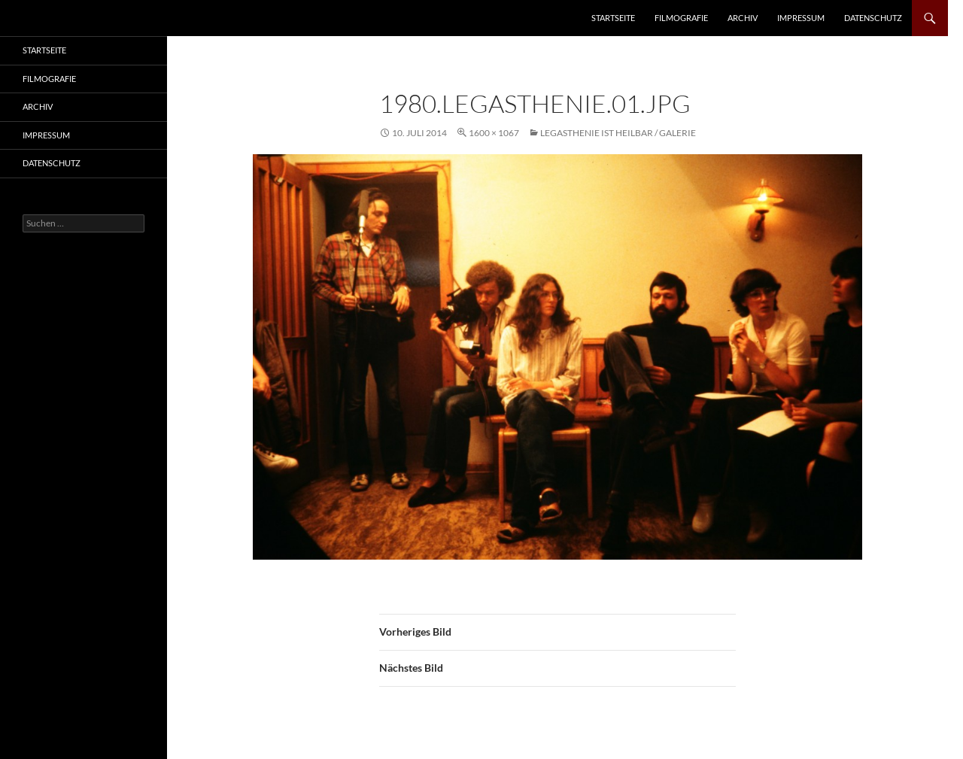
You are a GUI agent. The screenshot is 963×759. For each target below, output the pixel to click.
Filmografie (681, 18)
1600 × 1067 (494, 132)
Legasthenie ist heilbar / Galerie (618, 132)
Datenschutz (873, 18)
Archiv (743, 18)
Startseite (613, 18)
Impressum (801, 18)
